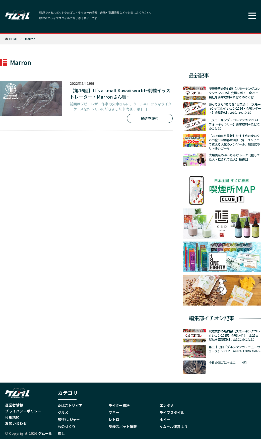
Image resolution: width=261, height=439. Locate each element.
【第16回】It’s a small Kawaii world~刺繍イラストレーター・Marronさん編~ (120, 93)
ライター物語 (119, 405)
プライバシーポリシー (23, 410)
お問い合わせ (16, 423)
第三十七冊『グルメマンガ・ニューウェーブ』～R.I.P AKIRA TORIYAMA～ (235, 348)
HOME (13, 39)
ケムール (45, 433)
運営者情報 (14, 404)
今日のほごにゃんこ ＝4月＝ (229, 362)
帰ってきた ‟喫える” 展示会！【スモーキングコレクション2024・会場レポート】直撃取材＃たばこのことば (235, 108)
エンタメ (167, 405)
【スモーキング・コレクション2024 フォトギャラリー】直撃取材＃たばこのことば (235, 124)
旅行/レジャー (69, 419)
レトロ (114, 419)
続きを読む (150, 118)
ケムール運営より (173, 426)
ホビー (165, 419)
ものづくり (66, 426)
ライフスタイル (172, 412)
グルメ (63, 412)
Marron (30, 39)
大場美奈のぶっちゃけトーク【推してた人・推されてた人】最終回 (234, 157)
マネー (114, 412)
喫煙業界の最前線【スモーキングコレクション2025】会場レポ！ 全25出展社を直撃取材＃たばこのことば (234, 93)
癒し (61, 433)
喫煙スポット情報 (123, 426)
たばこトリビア (70, 405)
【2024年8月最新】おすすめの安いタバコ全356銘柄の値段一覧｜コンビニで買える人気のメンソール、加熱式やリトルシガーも (234, 142)
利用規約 (12, 417)
